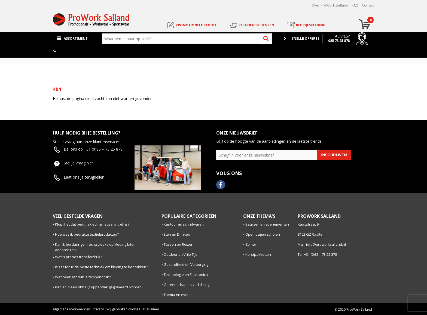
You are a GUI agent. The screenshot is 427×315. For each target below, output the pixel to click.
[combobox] (182, 38)
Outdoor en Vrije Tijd (180, 254)
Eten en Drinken (177, 234)
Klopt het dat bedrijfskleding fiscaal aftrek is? (92, 224)
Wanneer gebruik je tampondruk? (83, 277)
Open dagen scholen (262, 234)
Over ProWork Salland (330, 5)
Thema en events (178, 294)
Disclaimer (151, 309)
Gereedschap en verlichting (186, 284)
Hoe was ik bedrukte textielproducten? (87, 234)
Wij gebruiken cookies (123, 309)
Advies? (342, 36)
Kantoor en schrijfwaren (184, 224)
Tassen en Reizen (178, 244)
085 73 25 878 (339, 40)
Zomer (250, 244)
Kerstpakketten (258, 254)
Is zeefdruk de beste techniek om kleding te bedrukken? (101, 266)
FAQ (355, 5)
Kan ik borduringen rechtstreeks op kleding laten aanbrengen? (95, 247)
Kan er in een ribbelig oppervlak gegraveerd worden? (99, 287)
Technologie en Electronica (186, 274)
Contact (368, 5)
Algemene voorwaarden (71, 309)
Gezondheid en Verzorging (186, 264)
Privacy (98, 309)
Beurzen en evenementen (267, 224)
